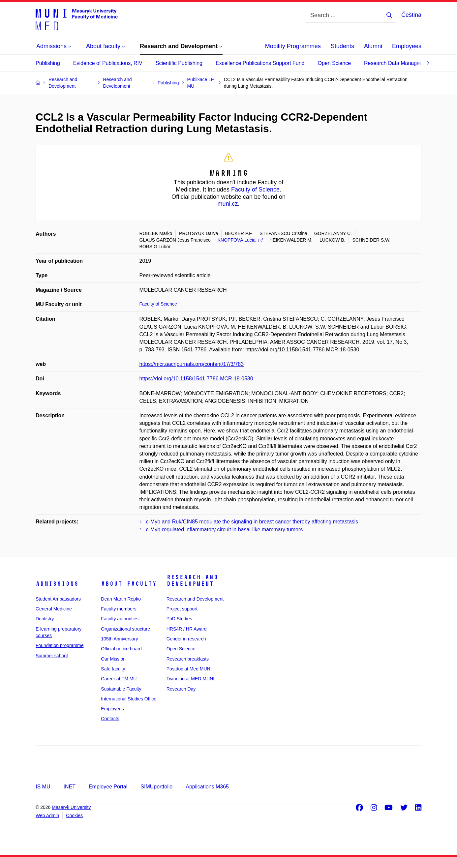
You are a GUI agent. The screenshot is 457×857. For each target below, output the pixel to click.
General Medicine (54, 608)
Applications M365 (207, 786)
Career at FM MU (119, 678)
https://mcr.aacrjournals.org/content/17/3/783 (191, 364)
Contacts (110, 718)
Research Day (181, 689)
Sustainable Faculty (121, 689)
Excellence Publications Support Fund (260, 63)
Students (342, 46)
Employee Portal (108, 786)
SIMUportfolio (156, 786)
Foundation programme (60, 645)
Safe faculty (113, 668)
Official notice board (121, 648)
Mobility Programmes (293, 46)
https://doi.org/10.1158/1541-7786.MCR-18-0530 (196, 378)
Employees (406, 46)
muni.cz (227, 203)
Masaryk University (71, 807)
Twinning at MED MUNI (190, 678)
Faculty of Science (255, 189)
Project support (182, 608)
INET (69, 786)
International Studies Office (128, 698)
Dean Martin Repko (121, 599)
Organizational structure (125, 629)
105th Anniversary (119, 638)
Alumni (373, 46)
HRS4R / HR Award (187, 629)
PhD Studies (179, 618)
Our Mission (113, 659)
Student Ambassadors (58, 599)
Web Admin (47, 815)
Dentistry (45, 618)
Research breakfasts (188, 659)
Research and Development (192, 580)
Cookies (74, 815)
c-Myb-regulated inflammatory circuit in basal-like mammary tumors (224, 529)
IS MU (43, 786)
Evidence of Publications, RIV (107, 63)
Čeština (411, 15)
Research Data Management (398, 63)
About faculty (129, 583)
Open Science (334, 63)
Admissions (57, 583)
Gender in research (186, 638)
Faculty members (118, 608)
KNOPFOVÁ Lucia (240, 240)
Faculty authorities (119, 618)
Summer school (52, 655)
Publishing (48, 63)
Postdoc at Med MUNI (189, 668)
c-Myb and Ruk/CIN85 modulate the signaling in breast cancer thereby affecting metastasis (252, 521)
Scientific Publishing (179, 63)
